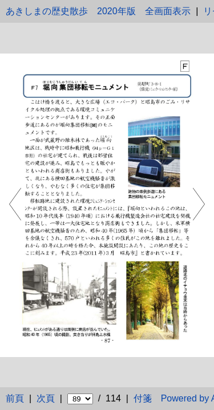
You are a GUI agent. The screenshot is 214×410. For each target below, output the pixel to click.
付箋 (143, 398)
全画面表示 (168, 11)
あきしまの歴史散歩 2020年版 (71, 11)
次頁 (46, 398)
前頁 (15, 398)
